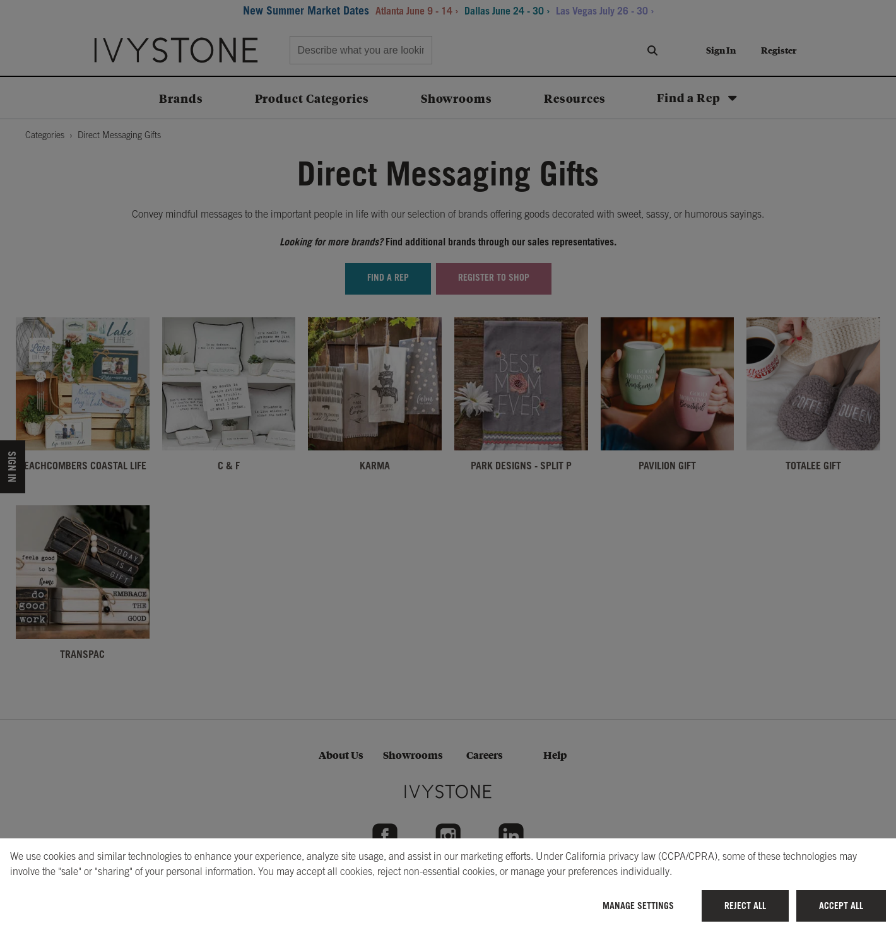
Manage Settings (638, 905)
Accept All (841, 905)
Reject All (745, 905)
